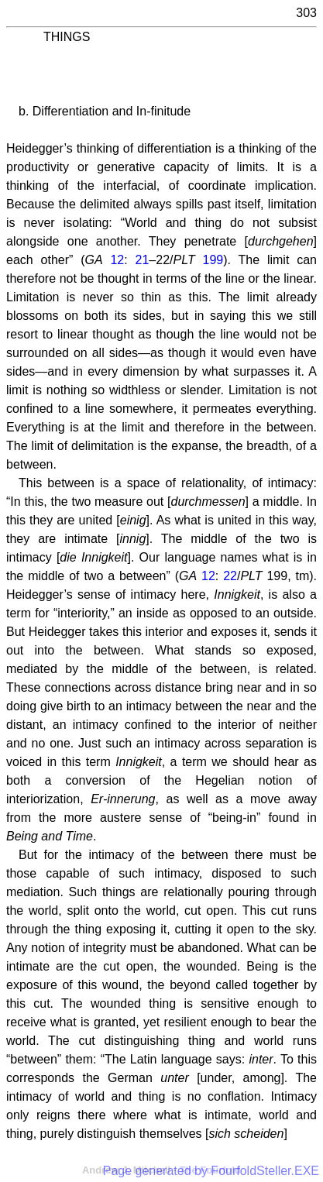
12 (117, 259)
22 (230, 575)
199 (213, 259)
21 (142, 259)
